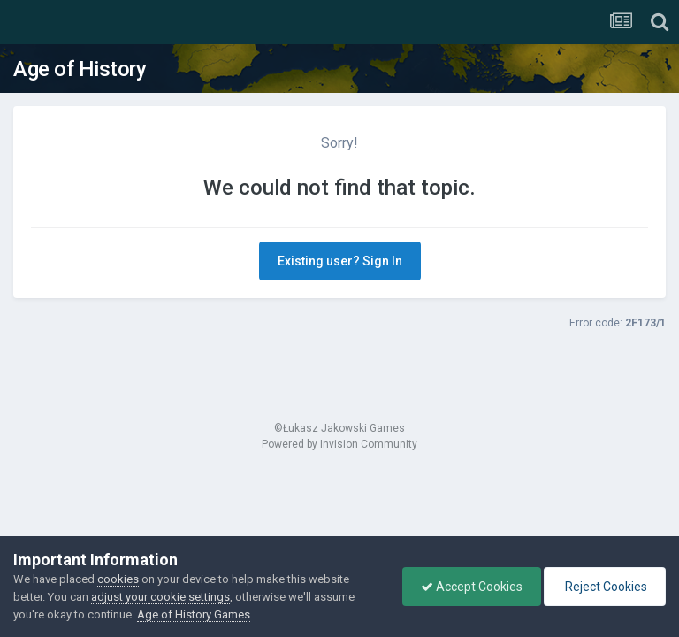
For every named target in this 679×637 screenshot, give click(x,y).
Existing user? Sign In (340, 261)
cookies (118, 579)
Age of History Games (193, 614)
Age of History (79, 69)
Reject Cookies (604, 586)
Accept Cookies (472, 586)
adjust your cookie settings (160, 596)
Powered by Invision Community (339, 444)
